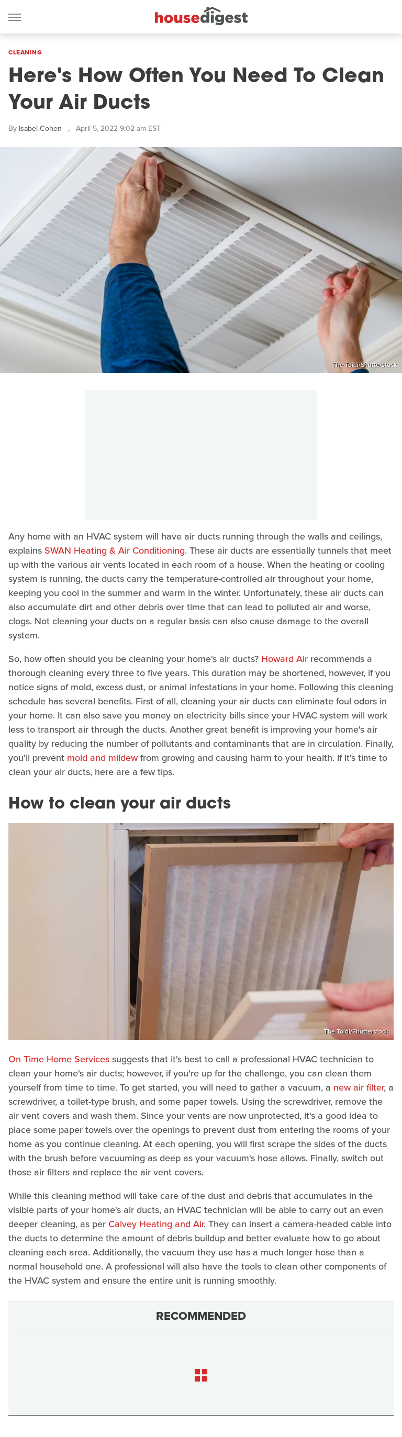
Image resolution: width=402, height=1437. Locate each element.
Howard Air (284, 659)
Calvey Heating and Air (156, 1224)
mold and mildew (102, 758)
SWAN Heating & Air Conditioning (114, 550)
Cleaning (25, 52)
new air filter (358, 1087)
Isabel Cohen (40, 128)
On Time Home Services (58, 1059)
